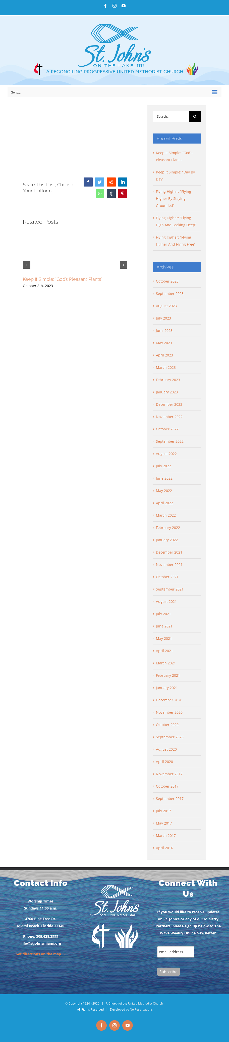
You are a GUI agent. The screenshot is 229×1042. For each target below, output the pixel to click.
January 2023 (167, 392)
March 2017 (166, 835)
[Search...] (171, 116)
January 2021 (167, 687)
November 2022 (169, 416)
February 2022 (168, 527)
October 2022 (167, 429)
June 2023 (164, 330)
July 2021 (163, 613)
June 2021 (164, 626)
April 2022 (164, 503)
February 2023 (168, 379)
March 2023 (166, 367)
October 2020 (167, 724)
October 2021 (167, 576)
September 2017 (170, 798)
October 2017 (167, 786)
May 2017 (164, 823)
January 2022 (167, 539)
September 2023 (170, 293)
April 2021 (164, 650)
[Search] (195, 116)
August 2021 (166, 601)
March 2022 (166, 515)
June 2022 (164, 478)
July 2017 (163, 810)
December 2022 (169, 404)
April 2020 (164, 761)
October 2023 (167, 281)
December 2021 (169, 552)
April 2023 (164, 355)
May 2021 (164, 638)
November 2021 (169, 564)
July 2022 (163, 466)
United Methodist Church (145, 1003)
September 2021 (170, 589)
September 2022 (170, 441)
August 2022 (166, 453)
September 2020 (170, 737)
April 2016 (164, 847)
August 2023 (166, 305)
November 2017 (169, 774)
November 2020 (169, 712)
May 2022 (164, 490)
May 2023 (164, 342)
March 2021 (166, 663)
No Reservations (141, 1009)
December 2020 (169, 700)
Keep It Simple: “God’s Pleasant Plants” (62, 279)
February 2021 (168, 675)
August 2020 (166, 749)
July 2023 (163, 318)
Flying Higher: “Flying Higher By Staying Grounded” (173, 198)
